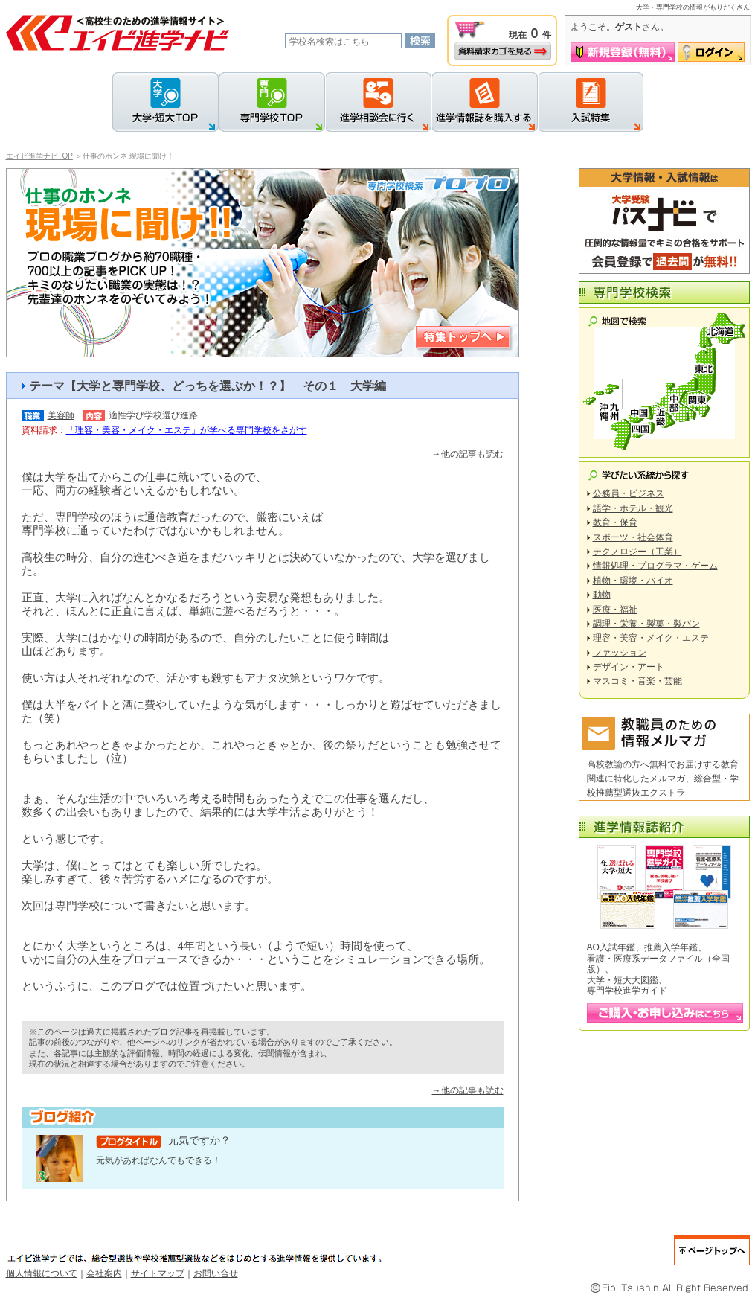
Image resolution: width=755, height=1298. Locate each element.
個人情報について (41, 1273)
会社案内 (104, 1273)
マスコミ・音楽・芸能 (637, 681)
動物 (602, 594)
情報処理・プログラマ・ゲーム (655, 565)
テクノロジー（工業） (637, 551)
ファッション (619, 653)
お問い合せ (215, 1273)
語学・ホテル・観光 (633, 508)
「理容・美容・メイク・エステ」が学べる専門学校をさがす (186, 430)
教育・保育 (615, 522)
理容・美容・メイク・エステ (651, 638)
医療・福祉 (615, 609)
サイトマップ (157, 1273)
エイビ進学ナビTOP (39, 156)
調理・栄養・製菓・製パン (646, 623)
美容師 (61, 415)
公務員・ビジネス (628, 493)
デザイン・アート (628, 667)
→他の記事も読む (468, 454)
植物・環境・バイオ (633, 580)
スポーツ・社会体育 (633, 537)
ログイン (711, 52)
